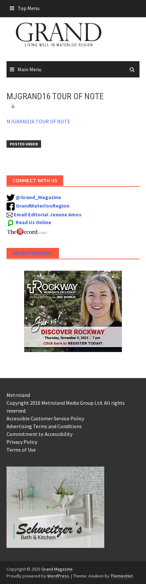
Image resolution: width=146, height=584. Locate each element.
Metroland (18, 395)
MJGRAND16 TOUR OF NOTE (38, 121)
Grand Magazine (57, 569)
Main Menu (29, 69)
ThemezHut (121, 576)
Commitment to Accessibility (39, 434)
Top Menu (28, 8)
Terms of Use (21, 449)
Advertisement (32, 253)
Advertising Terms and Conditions (44, 426)
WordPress (58, 576)
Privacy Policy (22, 442)
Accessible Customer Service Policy (45, 418)
